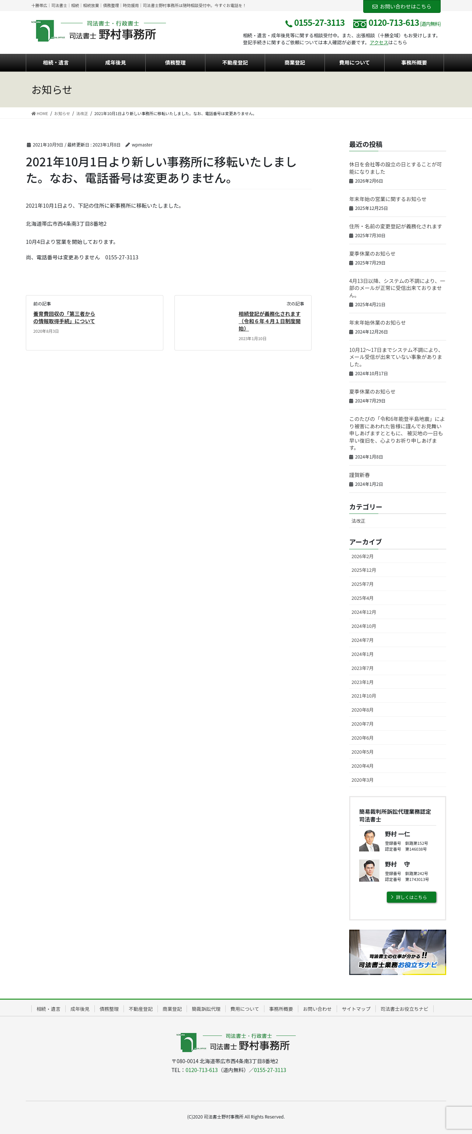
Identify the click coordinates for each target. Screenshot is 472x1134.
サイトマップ (356, 1008)
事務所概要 (281, 1008)
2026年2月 (362, 556)
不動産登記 (141, 1008)
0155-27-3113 (270, 1070)
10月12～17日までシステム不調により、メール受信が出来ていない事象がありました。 (396, 357)
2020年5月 (362, 751)
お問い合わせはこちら (401, 6)
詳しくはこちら (411, 897)
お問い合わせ (317, 1008)
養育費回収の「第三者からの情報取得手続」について (64, 317)
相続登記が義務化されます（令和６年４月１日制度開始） (270, 321)
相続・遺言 (48, 1008)
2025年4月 (362, 597)
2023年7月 (362, 667)
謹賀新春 (359, 474)
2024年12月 (363, 611)
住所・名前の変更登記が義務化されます (395, 226)
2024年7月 (362, 639)
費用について (244, 1008)
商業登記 (172, 1008)
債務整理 (109, 1008)
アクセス (378, 42)
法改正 (358, 520)
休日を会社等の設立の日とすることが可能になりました (395, 167)
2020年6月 (362, 737)
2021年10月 (363, 695)
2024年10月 (363, 625)
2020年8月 (362, 709)
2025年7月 (362, 583)
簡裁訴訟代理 (206, 1008)
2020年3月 (362, 779)
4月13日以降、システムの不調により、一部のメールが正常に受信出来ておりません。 (397, 288)
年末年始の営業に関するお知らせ (388, 199)
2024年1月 (362, 653)
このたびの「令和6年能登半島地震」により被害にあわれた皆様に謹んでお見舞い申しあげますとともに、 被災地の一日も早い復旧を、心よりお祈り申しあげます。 (397, 433)
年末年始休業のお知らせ (377, 322)
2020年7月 (362, 723)
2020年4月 (362, 765)
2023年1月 (362, 681)
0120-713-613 (201, 1070)
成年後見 (80, 1008)
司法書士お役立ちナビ (404, 1008)
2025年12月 (363, 569)
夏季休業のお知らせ (372, 253)
